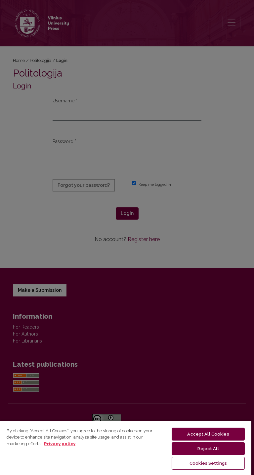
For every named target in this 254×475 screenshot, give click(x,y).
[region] (125, 447)
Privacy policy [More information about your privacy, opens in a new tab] (59, 443)
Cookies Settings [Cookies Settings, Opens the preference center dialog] (208, 463)
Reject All (208, 448)
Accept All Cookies (208, 434)
